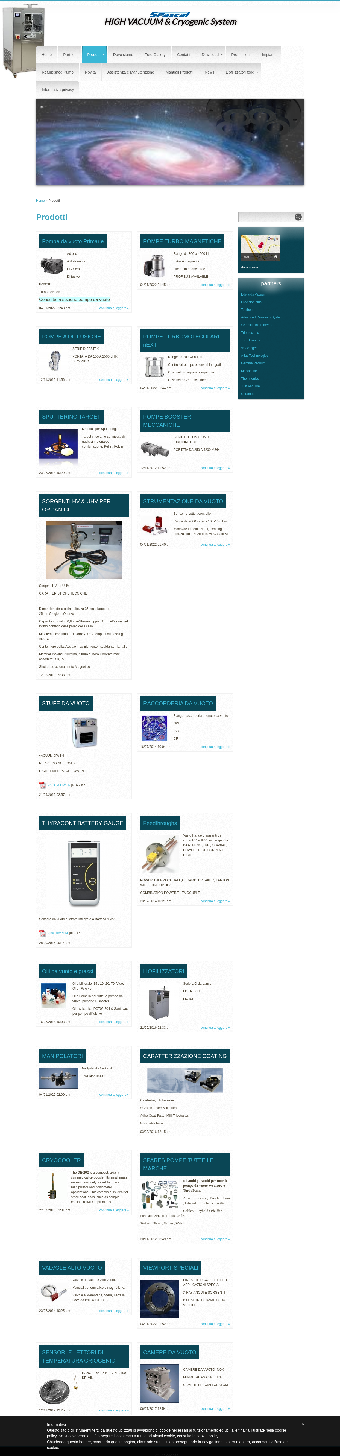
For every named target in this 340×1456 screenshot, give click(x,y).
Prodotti (95, 54)
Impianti (268, 54)
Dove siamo (123, 54)
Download (212, 54)
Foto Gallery (155, 54)
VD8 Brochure (58, 933)
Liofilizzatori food (242, 72)
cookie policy (207, 1436)
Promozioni (240, 54)
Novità (90, 72)
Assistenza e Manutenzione (130, 72)
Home (47, 54)
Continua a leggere (113, 308)
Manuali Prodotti (179, 72)
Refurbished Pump (58, 72)
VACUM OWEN (59, 785)
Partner (69, 54)
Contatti (183, 54)
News (209, 72)
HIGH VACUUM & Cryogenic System (170, 21)
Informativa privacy (58, 89)
